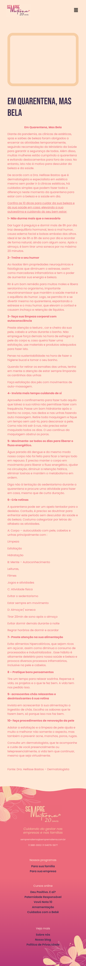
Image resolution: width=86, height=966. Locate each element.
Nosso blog (43, 940)
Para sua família (43, 866)
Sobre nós (43, 935)
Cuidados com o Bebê (43, 912)
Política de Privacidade (42, 945)
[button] (76, 10)
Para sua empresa (43, 871)
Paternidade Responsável (42, 897)
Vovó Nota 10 (43, 902)
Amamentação (43, 907)
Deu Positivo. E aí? (43, 892)
